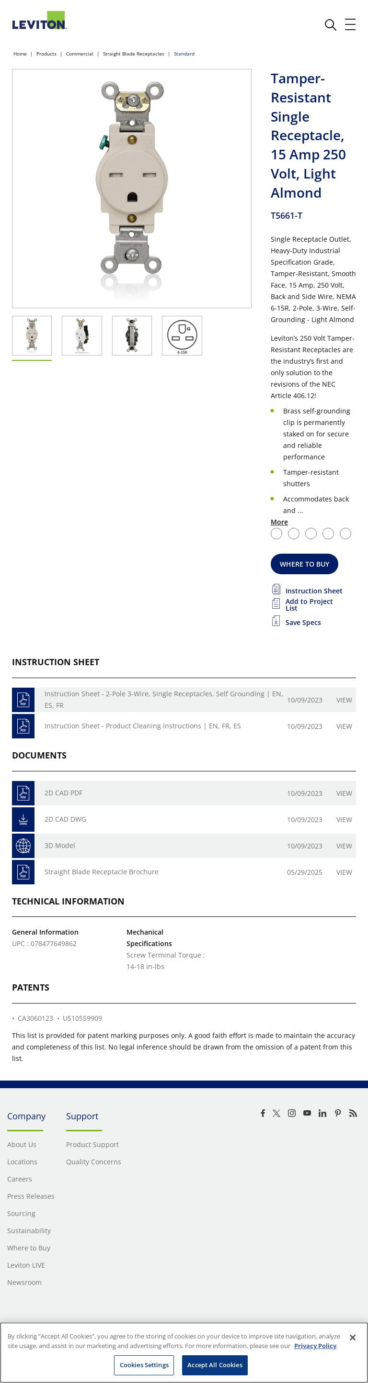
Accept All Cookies (214, 1365)
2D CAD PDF (63, 792)
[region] (184, 1352)
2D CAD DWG (65, 819)
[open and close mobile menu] (350, 24)
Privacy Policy (315, 1345)
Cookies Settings (144, 1365)
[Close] (352, 1337)
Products (46, 53)
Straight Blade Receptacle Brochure (102, 871)
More (279, 521)
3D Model (60, 845)
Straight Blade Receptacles (133, 53)
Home (20, 53)
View (344, 699)
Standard (184, 53)
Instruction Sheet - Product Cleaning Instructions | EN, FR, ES (143, 725)
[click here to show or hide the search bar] (330, 25)
